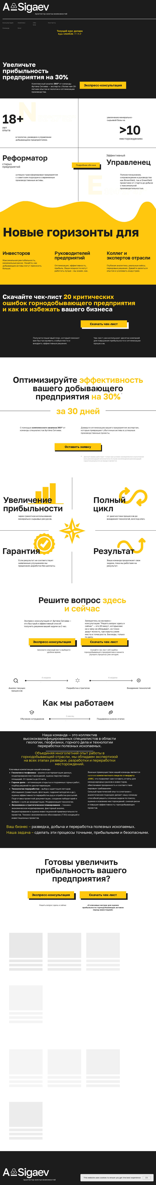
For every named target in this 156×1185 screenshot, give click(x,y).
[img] (22, 1133)
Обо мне (34, 24)
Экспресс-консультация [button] (52, 642)
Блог (19, 28)
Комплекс (21, 23)
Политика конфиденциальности (139, 1157)
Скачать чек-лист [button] (104, 324)
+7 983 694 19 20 (26, 1119)
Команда (6, 28)
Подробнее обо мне (86, 165)
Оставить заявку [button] (78, 447)
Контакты (52, 23)
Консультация (8, 23)
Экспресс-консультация (103, 85)
